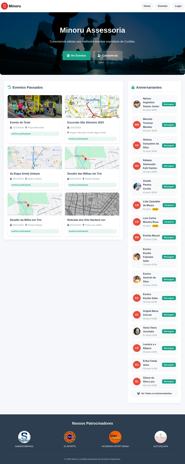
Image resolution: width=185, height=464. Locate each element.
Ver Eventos (76, 55)
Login (178, 6)
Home (147, 6)
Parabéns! (169, 205)
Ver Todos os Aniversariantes (154, 393)
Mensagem (169, 104)
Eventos (162, 6)
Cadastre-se (108, 55)
